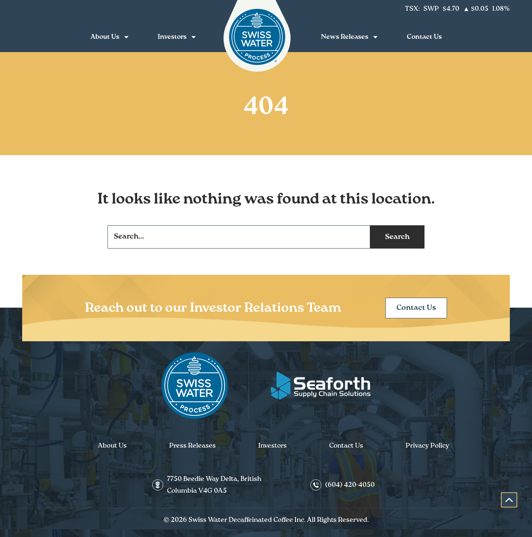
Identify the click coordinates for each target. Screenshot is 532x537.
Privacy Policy (427, 445)
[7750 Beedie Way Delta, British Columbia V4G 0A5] (157, 485)
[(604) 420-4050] (316, 485)
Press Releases (192, 445)
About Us (112, 37)
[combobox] (239, 237)
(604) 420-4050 (350, 485)
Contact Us (424, 37)
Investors (179, 37)
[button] (509, 499)
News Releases (351, 37)
